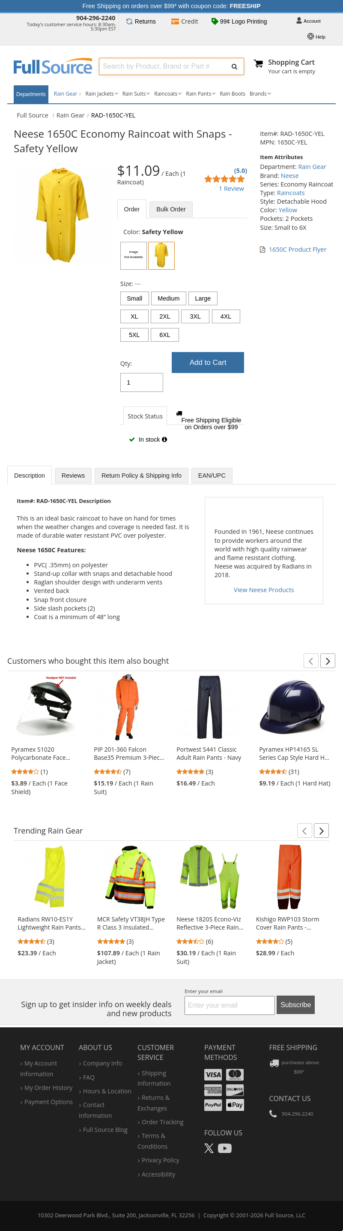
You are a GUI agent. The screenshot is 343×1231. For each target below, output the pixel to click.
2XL (164, 316)
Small (134, 298)
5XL (134, 334)
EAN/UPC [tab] (212, 475)
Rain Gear (67, 93)
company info (102, 1063)
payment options (48, 1102)
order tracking (162, 1122)
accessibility (158, 1174)
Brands (258, 93)
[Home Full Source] (32, 115)
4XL (226, 316)
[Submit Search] (234, 66)
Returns (141, 21)
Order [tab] (132, 209)
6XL (164, 334)
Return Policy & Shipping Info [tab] (141, 475)
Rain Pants (198, 93)
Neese (290, 176)
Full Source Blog (105, 1130)
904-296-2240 (96, 18)
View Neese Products (264, 590)
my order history (48, 1088)
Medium (168, 298)
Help (316, 37)
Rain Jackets (99, 93)
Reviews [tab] (73, 475)
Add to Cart (208, 362)
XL (134, 316)
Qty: (126, 363)
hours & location (107, 1091)
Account (308, 21)
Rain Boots (232, 93)
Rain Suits (134, 93)
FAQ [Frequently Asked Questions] (89, 1077)
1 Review (231, 188)
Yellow (288, 210)
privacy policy (160, 1160)
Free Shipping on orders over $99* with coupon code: (172, 6)
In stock (148, 439)
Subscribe (295, 1004)
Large (203, 298)
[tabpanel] (182, 340)
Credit (184, 22)
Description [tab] (29, 475)
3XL (195, 316)
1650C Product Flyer (298, 249)
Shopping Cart (291, 62)
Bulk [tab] (171, 209)
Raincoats (165, 93)
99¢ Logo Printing (239, 22)
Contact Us (290, 1098)
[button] (311, 660)
